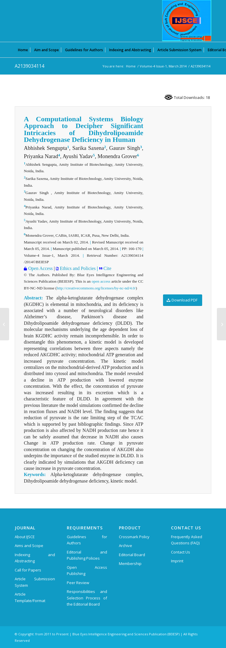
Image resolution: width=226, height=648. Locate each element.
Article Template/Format (30, 597)
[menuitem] (23, 49)
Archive (125, 545)
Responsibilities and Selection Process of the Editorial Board (87, 598)
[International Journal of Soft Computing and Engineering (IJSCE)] (186, 20)
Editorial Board (132, 554)
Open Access (40, 268)
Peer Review (78, 582)
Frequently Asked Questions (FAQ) (186, 540)
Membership (130, 563)
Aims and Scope (29, 545)
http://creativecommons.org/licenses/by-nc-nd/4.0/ (96, 288)
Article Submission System (35, 582)
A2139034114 (29, 66)
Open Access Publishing (87, 570)
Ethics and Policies (77, 268)
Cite (107, 268)
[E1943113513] (221, 324)
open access (101, 281)
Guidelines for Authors (87, 540)
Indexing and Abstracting (35, 558)
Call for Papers (28, 570)
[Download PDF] (182, 300)
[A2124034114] (4, 324)
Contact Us (180, 552)
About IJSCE (25, 536)
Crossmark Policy (134, 536)
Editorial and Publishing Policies (87, 555)
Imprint (177, 561)
